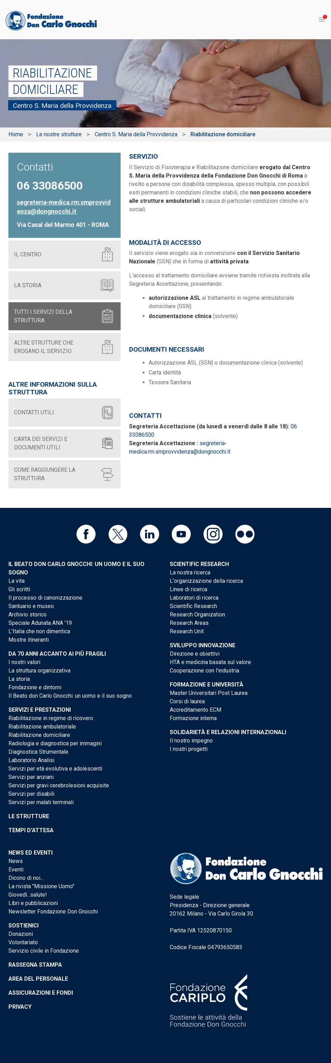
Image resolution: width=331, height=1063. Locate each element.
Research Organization (197, 614)
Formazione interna (193, 718)
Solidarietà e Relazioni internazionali (228, 732)
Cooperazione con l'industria (204, 670)
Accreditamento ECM (195, 709)
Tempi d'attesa (31, 830)
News (15, 861)
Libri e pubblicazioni (33, 903)
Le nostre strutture (59, 134)
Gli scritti (19, 589)
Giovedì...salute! (27, 894)
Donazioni (20, 934)
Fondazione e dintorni (34, 687)
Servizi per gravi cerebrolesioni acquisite (58, 785)
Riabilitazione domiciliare (39, 735)
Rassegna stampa (35, 964)
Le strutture (28, 816)
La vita (16, 581)
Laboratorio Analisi (31, 760)
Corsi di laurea (187, 701)
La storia (19, 679)
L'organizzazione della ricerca (206, 581)
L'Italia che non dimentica (39, 631)
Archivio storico (27, 614)
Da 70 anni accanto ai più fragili (57, 653)
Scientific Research (199, 564)
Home (15, 134)
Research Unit (187, 631)
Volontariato (23, 942)
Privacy (20, 1006)
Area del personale (38, 978)
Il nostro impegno (191, 740)
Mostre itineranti (28, 639)
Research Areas (189, 623)
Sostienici (23, 925)
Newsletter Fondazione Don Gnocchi (53, 911)
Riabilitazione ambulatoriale (42, 726)
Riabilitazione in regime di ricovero (50, 718)
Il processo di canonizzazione (45, 597)
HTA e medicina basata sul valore (210, 662)
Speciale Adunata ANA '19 (40, 623)
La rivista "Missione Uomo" (41, 886)
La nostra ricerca (190, 572)
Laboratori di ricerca (194, 597)
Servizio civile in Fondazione (43, 950)
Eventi (15, 869)
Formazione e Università (206, 684)
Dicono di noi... (25, 878)
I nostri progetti (189, 749)
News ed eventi (30, 852)
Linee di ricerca (188, 589)
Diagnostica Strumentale (38, 751)
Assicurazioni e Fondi (40, 992)
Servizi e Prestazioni (39, 709)
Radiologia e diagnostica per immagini (55, 743)
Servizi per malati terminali (41, 802)
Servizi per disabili (31, 794)
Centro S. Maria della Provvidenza (136, 134)
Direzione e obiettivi (194, 653)
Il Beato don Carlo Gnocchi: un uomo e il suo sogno (70, 695)
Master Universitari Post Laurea (209, 693)
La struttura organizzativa (39, 670)
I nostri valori (24, 662)
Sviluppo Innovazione (202, 645)
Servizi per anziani (31, 777)
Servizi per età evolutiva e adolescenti (55, 768)
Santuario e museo (31, 606)
